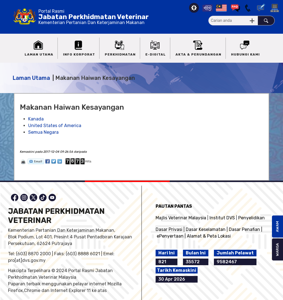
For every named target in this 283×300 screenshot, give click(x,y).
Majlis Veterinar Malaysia (181, 217)
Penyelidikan (251, 217)
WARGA (277, 249)
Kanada (36, 119)
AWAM (277, 226)
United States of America (54, 125)
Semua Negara (43, 132)
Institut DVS (222, 217)
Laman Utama (31, 78)
